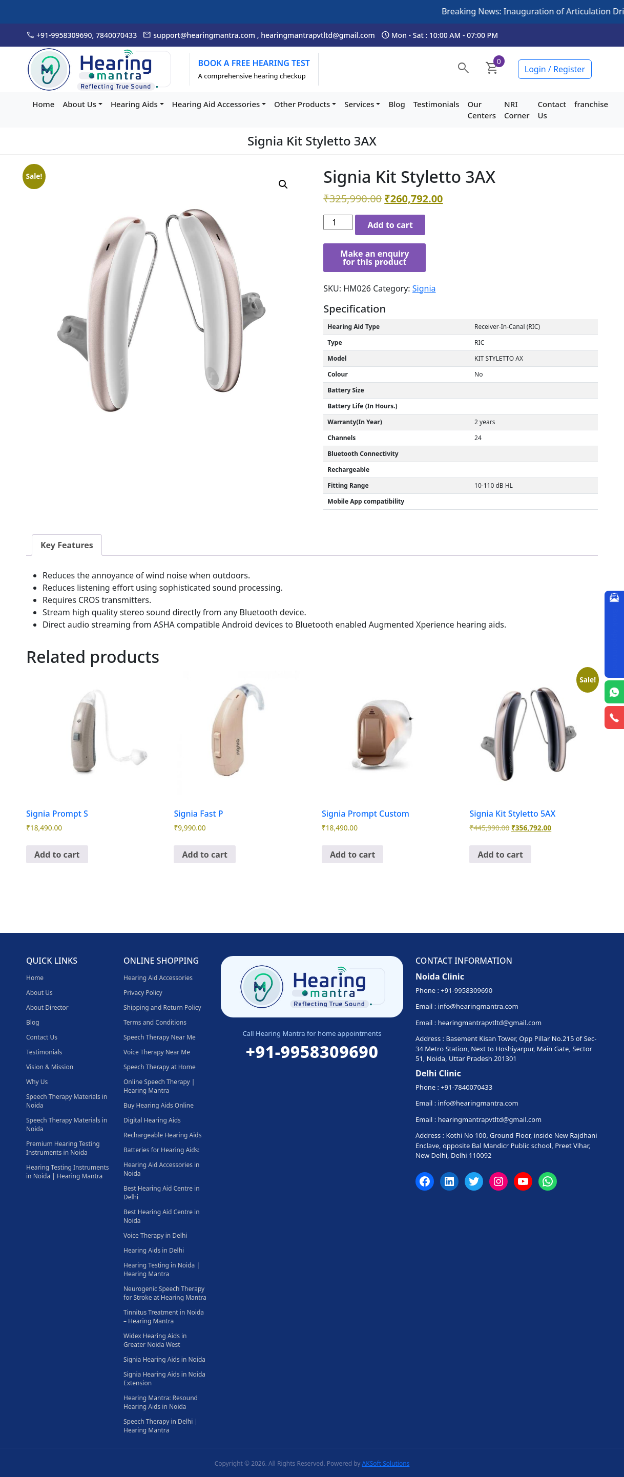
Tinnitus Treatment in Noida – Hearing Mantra (163, 1316)
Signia (424, 288)
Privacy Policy (142, 992)
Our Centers (482, 110)
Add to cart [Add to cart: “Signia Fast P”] (204, 854)
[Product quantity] (338, 222)
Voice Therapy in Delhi (155, 1235)
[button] (283, 184)
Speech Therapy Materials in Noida (66, 1101)
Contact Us (552, 110)
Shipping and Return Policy (162, 1007)
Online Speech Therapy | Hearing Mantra (159, 1086)
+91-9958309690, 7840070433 (81, 35)
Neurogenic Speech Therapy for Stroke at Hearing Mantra (164, 1293)
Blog (396, 104)
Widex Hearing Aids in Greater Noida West (155, 1340)
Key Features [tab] (66, 545)
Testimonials (436, 104)
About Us (79, 104)
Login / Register (555, 69)
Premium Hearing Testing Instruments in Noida (63, 1148)
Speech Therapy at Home (159, 1067)
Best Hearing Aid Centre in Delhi (161, 1192)
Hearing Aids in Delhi (153, 1250)
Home (43, 104)
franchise (591, 104)
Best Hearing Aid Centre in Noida (161, 1216)
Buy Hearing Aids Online (158, 1105)
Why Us (37, 1081)
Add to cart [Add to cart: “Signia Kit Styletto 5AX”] (500, 854)
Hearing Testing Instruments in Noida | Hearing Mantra (67, 1171)
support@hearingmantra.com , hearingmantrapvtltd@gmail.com (259, 35)
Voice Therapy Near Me (156, 1052)
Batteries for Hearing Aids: (161, 1150)
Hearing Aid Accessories (216, 104)
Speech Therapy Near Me (159, 1037)
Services (359, 104)
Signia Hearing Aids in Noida (164, 1359)
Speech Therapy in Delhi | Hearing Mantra (160, 1425)
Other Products (302, 104)
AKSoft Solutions (386, 1463)
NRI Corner (516, 110)
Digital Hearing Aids (152, 1120)
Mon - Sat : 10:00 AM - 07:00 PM (439, 35)
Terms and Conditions (154, 1022)
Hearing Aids (134, 104)
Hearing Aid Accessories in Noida (161, 1169)
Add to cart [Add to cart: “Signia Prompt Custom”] (353, 854)
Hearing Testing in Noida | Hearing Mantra (161, 1269)
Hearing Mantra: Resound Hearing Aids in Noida (160, 1402)
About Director (47, 1007)
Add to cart (390, 225)
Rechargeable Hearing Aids (162, 1135)
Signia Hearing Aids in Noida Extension (164, 1378)
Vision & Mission (49, 1067)
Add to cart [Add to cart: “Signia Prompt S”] (57, 854)
